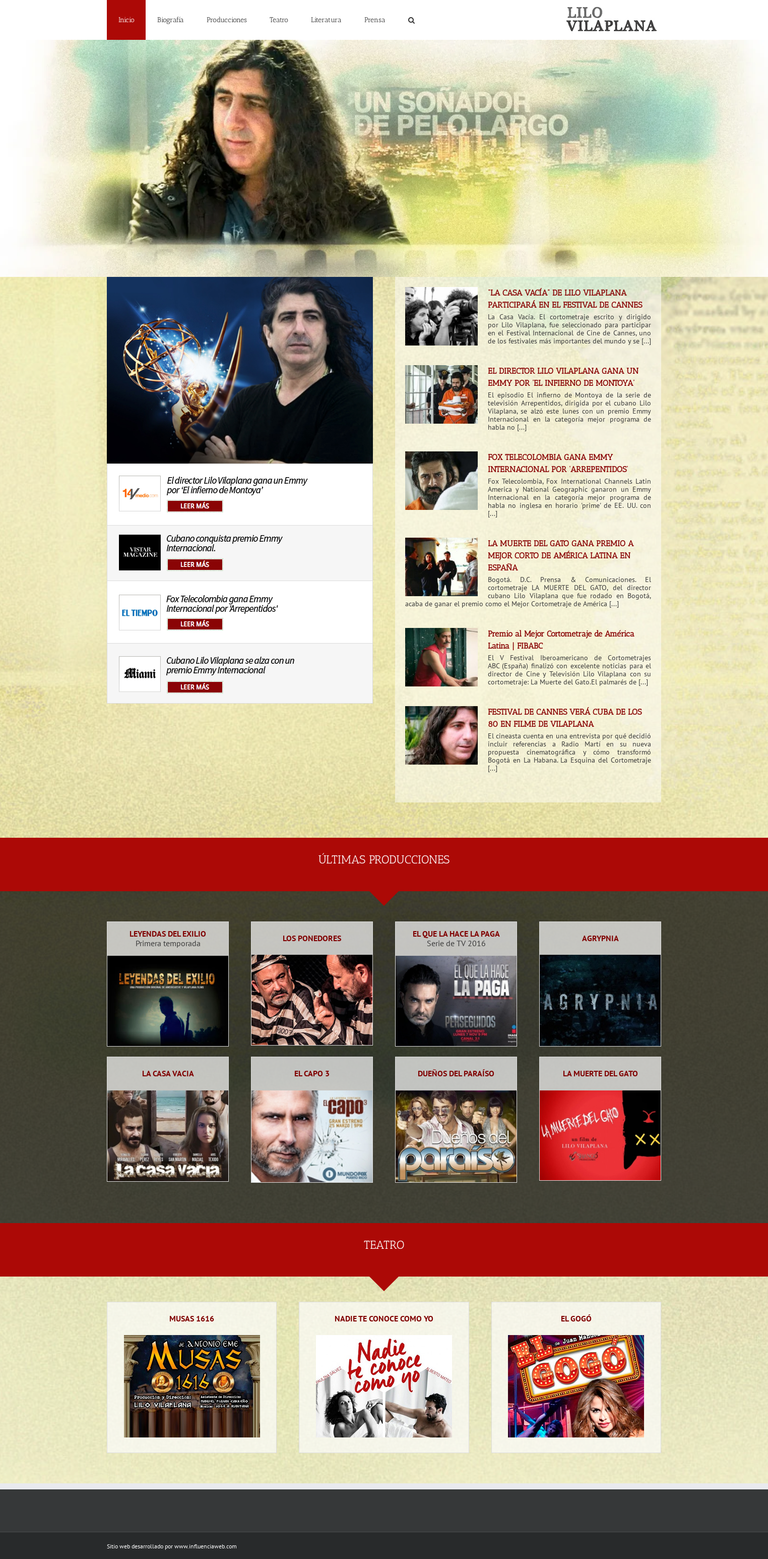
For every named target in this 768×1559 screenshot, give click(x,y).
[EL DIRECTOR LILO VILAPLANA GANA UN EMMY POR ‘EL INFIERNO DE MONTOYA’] (441, 394)
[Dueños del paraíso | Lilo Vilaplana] (456, 1094)
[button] (411, 20)
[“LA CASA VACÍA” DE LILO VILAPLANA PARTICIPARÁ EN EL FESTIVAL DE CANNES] (441, 316)
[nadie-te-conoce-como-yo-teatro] (384, 1339)
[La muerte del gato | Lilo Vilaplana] (600, 1094)
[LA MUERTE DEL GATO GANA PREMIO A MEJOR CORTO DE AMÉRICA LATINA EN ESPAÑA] (441, 567)
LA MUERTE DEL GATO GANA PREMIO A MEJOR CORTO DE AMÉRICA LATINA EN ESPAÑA (560, 555)
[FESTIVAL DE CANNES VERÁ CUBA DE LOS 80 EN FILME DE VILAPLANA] (441, 735)
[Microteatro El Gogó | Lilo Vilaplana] (576, 1339)
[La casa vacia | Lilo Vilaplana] (167, 1094)
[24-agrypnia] (600, 959)
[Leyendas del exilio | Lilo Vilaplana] (167, 960)
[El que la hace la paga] (456, 960)
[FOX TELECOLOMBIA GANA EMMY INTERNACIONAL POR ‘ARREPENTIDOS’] (441, 480)
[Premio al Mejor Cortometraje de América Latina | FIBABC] (441, 657)
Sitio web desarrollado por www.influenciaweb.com (172, 1546)
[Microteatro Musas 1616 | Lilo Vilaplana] (192, 1339)
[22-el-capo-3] (311, 1094)
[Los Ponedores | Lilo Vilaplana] (311, 959)
